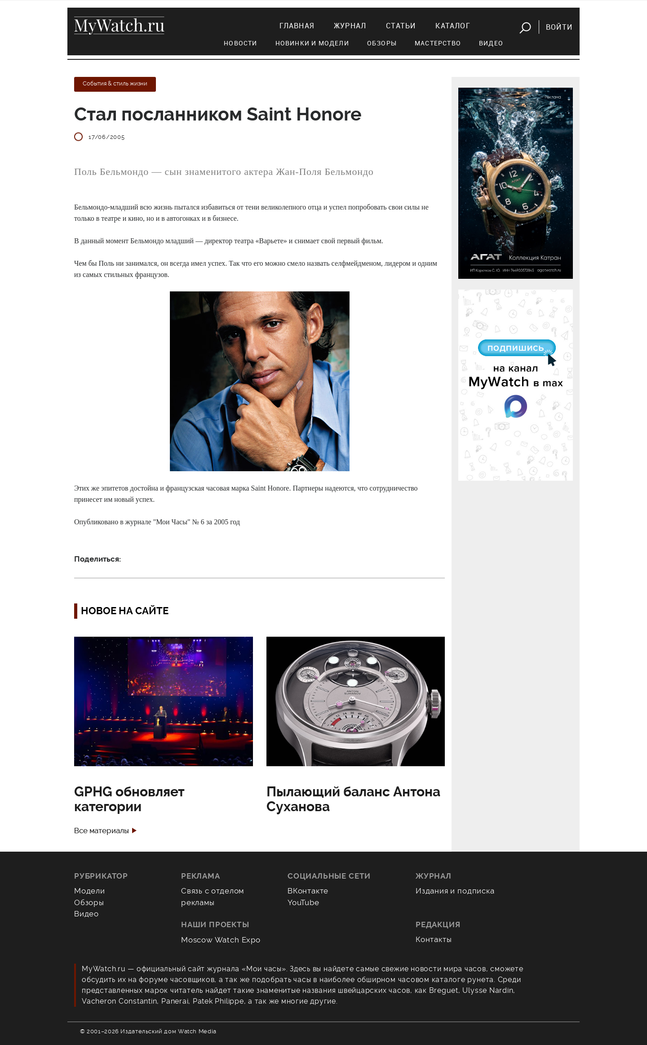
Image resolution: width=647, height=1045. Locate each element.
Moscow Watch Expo (221, 939)
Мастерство (438, 43)
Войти (559, 27)
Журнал (350, 26)
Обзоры (382, 43)
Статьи (401, 26)
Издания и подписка (455, 890)
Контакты (434, 939)
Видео (491, 43)
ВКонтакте (308, 890)
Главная (296, 26)
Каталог (452, 26)
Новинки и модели (312, 43)
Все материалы (101, 831)
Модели (89, 890)
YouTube (303, 902)
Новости (240, 43)
